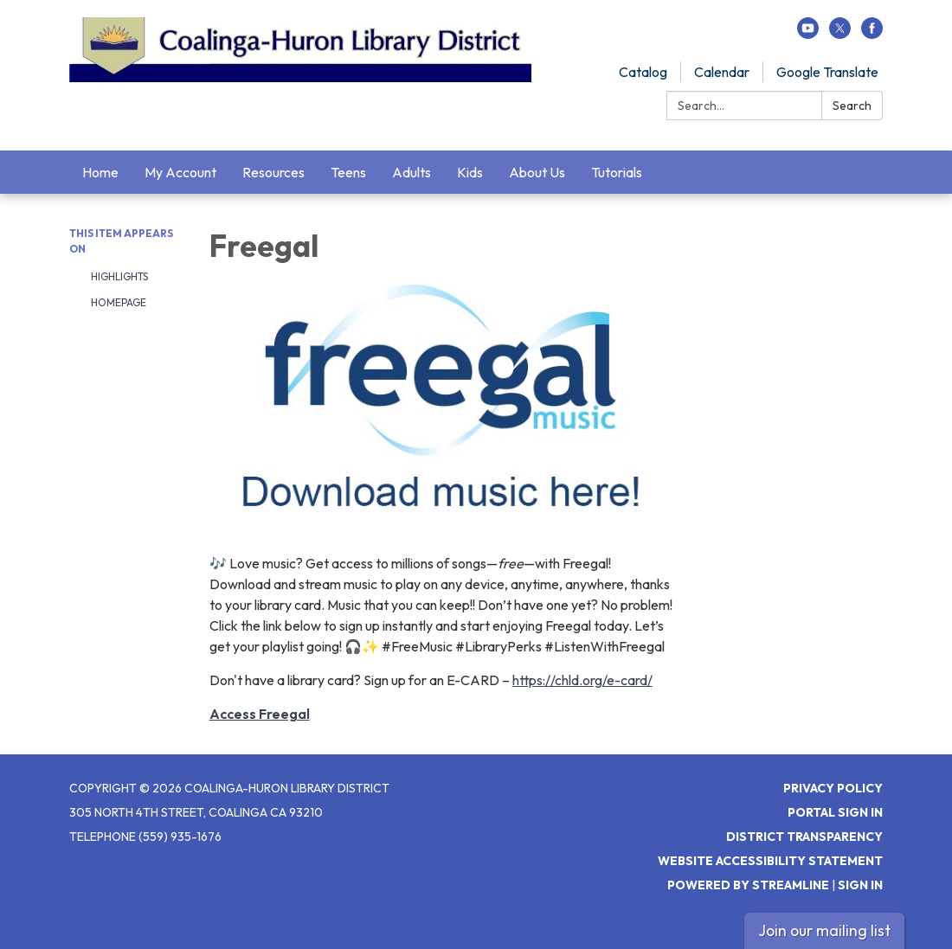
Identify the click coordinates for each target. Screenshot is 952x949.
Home (100, 172)
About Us (537, 172)
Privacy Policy (833, 788)
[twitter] (840, 33)
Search (852, 105)
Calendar (721, 71)
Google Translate (827, 71)
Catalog (643, 71)
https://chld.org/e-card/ (582, 680)
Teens (348, 172)
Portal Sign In (835, 812)
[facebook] (872, 33)
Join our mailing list (824, 930)
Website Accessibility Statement (770, 861)
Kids (470, 172)
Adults (411, 172)
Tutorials (616, 172)
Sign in (860, 885)
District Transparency (804, 836)
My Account (180, 172)
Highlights (119, 276)
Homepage (118, 302)
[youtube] (808, 33)
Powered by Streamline (748, 885)
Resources (273, 172)
